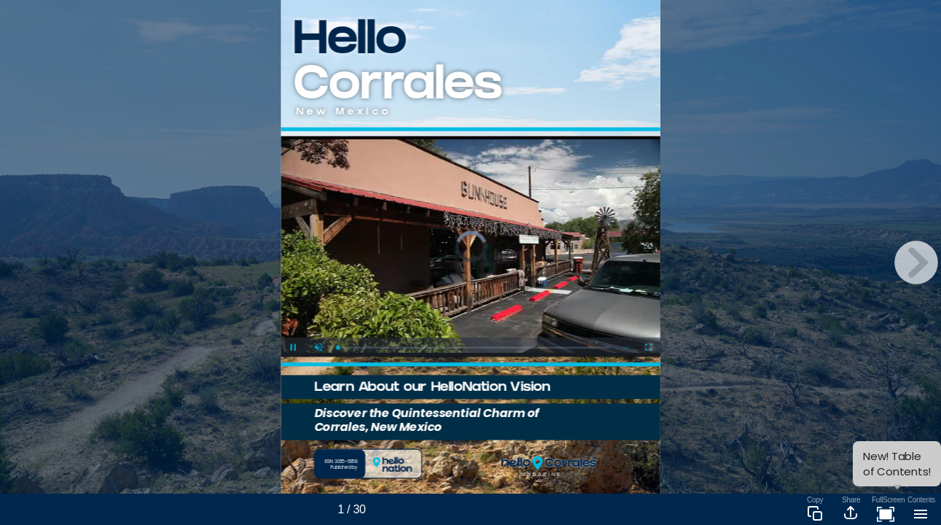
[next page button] (916, 262)
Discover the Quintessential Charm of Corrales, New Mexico (426, 419)
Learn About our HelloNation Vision (432, 388)
